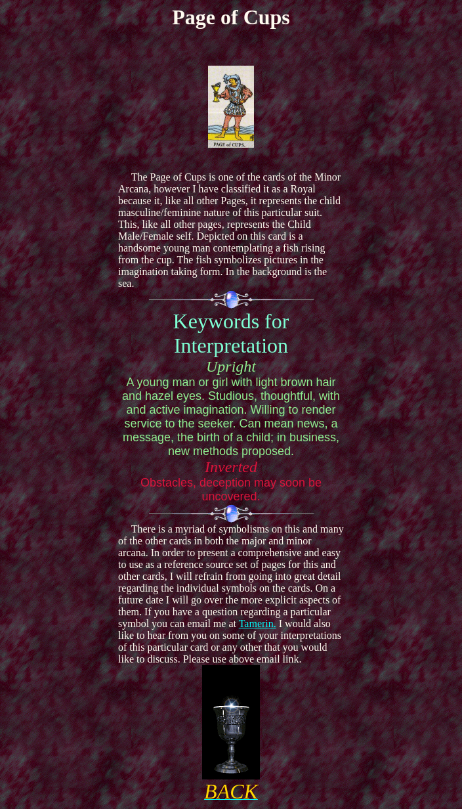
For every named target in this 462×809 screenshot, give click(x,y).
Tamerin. (257, 623)
